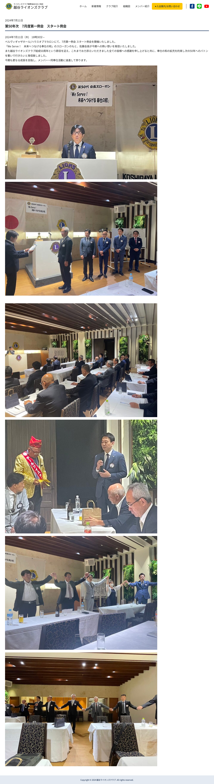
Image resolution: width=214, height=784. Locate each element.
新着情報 (96, 6)
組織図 (126, 6)
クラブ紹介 (112, 6)
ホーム (83, 6)
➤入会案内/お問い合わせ (167, 6)
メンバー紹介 (142, 6)
